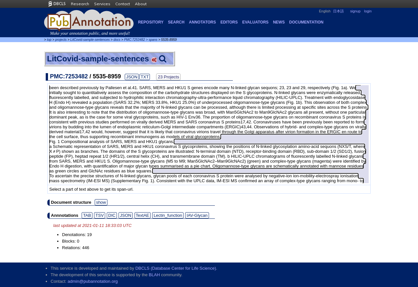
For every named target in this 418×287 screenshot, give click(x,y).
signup (355, 11)
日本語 (338, 11)
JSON (131, 76)
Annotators (202, 22)
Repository (151, 22)
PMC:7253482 (134, 39)
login (368, 11)
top (49, 39)
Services (102, 3)
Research (80, 3)
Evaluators (255, 22)
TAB (87, 215)
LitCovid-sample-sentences (90, 39)
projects (61, 39)
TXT (145, 76)
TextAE (142, 215)
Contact (122, 3)
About (141, 3)
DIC (111, 215)
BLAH (154, 274)
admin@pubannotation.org (93, 281)
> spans (151, 39)
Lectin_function (167, 215)
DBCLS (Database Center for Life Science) (175, 268)
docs (116, 39)
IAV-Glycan (196, 215)
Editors (229, 22)
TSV (99, 215)
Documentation (306, 22)
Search (176, 22)
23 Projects (168, 76)
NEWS (279, 22)
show (101, 202)
